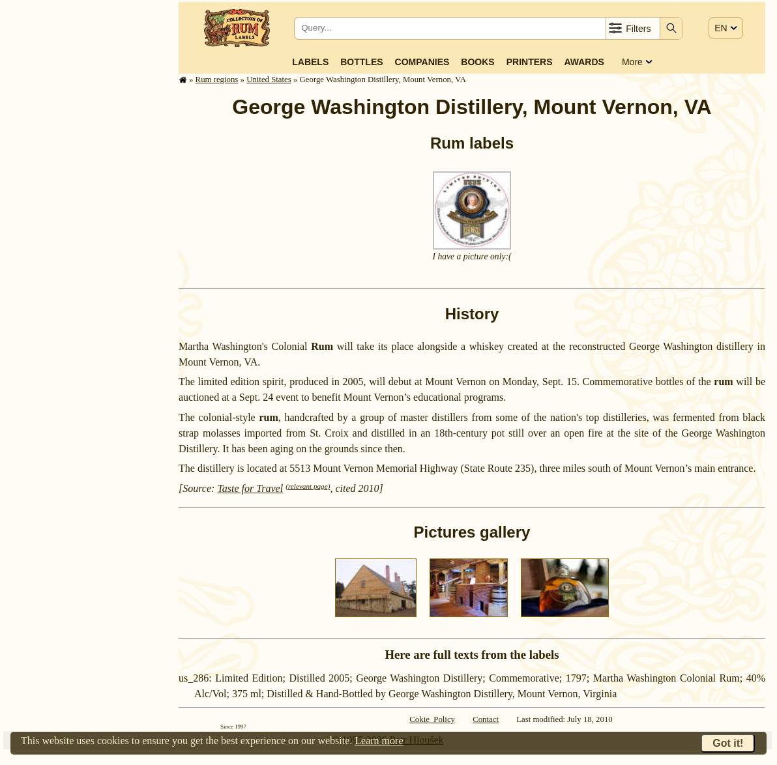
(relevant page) (308, 486)
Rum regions (217, 79)
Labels (310, 62)
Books (477, 62)
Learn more (379, 740)
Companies (422, 62)
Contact (486, 719)
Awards (584, 62)
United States (268, 79)
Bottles (361, 62)
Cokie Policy (432, 719)
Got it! (727, 743)
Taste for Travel (250, 488)
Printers (529, 62)
